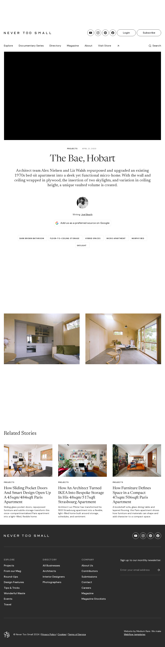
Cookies (62, 634)
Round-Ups (11, 576)
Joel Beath (86, 214)
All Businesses (51, 565)
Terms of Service (77, 634)
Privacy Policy (48, 634)
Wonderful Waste (14, 593)
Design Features (14, 582)
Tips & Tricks (11, 588)
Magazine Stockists (94, 598)
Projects (72, 148)
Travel (7, 604)
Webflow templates (134, 634)
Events (8, 598)
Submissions (89, 576)
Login (126, 32)
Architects (49, 571)
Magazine (87, 593)
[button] (8, 45)
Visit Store (104, 45)
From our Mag (12, 571)
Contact (87, 582)
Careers (86, 588)
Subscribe (149, 32)
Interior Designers (54, 576)
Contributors (90, 571)
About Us (87, 565)
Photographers (52, 582)
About (88, 45)
